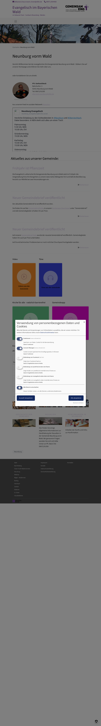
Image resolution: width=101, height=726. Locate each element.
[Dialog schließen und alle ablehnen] (84, 321)
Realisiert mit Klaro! (78, 403)
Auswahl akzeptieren (26, 398)
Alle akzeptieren (76, 398)
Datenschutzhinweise (47, 332)
